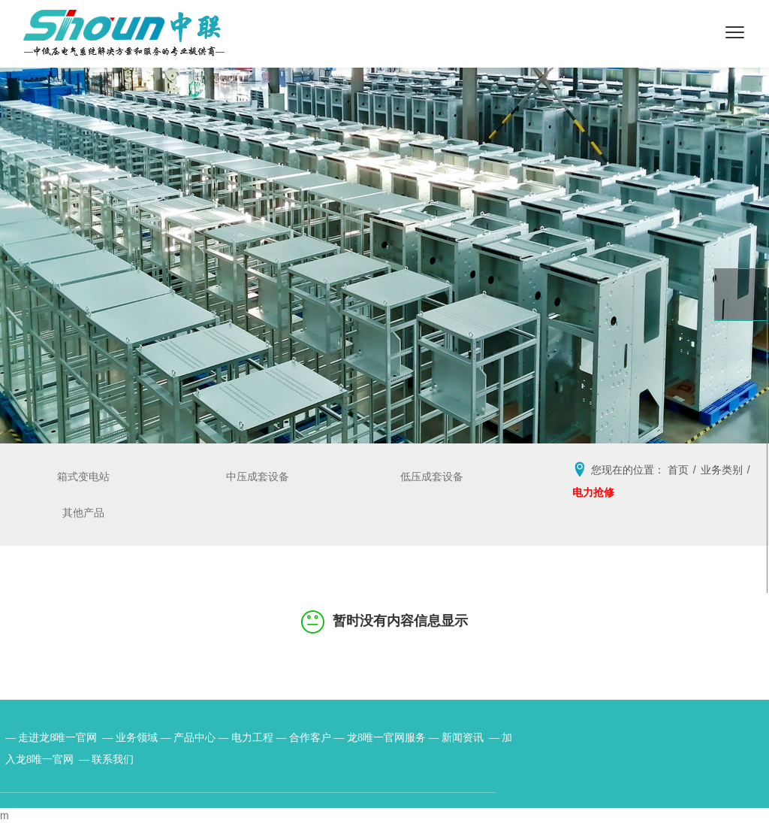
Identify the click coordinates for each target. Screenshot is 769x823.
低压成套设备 (431, 477)
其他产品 (83, 513)
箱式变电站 (83, 477)
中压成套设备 (257, 477)
